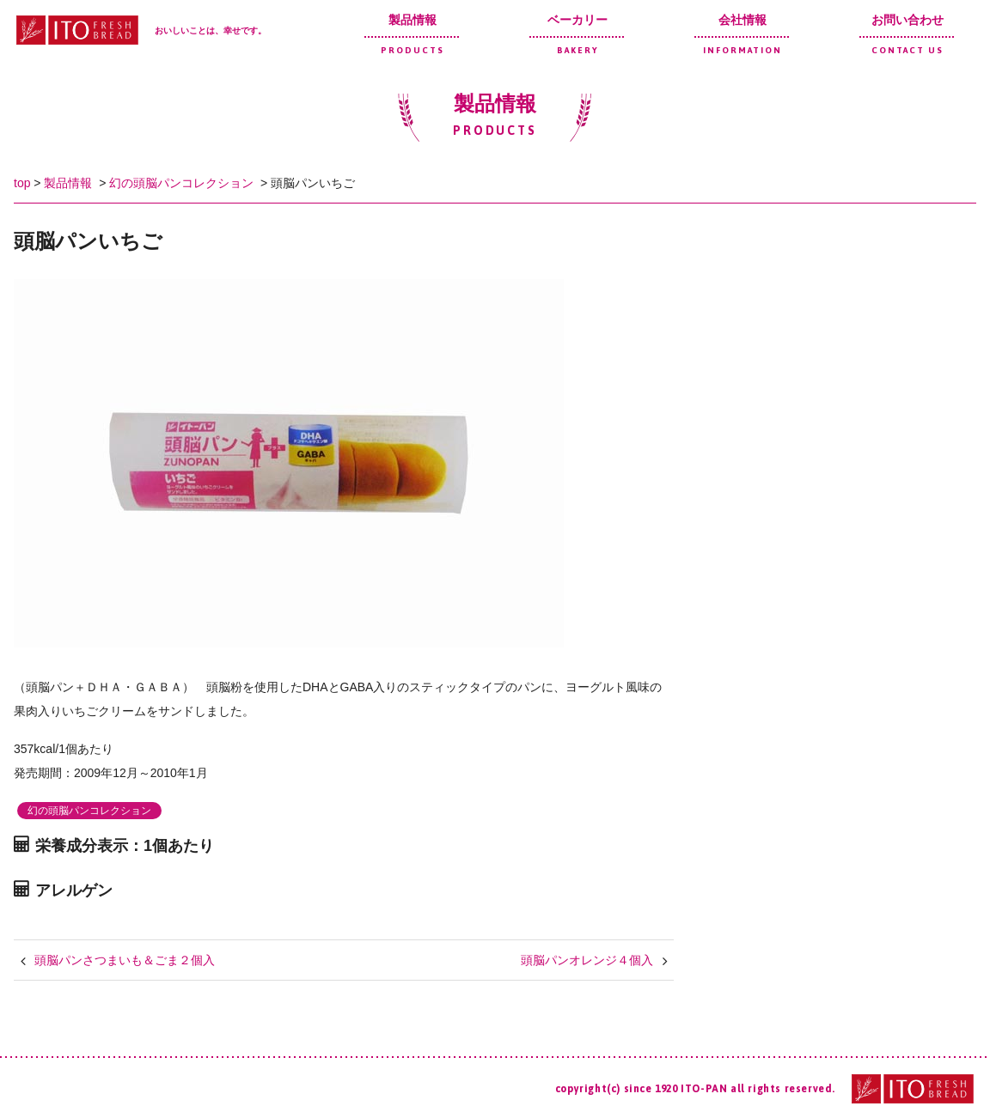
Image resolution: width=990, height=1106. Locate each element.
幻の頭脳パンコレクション (181, 183)
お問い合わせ (907, 34)
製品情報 (412, 34)
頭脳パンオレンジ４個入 (587, 960)
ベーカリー (577, 34)
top (22, 183)
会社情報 (742, 34)
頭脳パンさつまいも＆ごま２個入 (124, 960)
